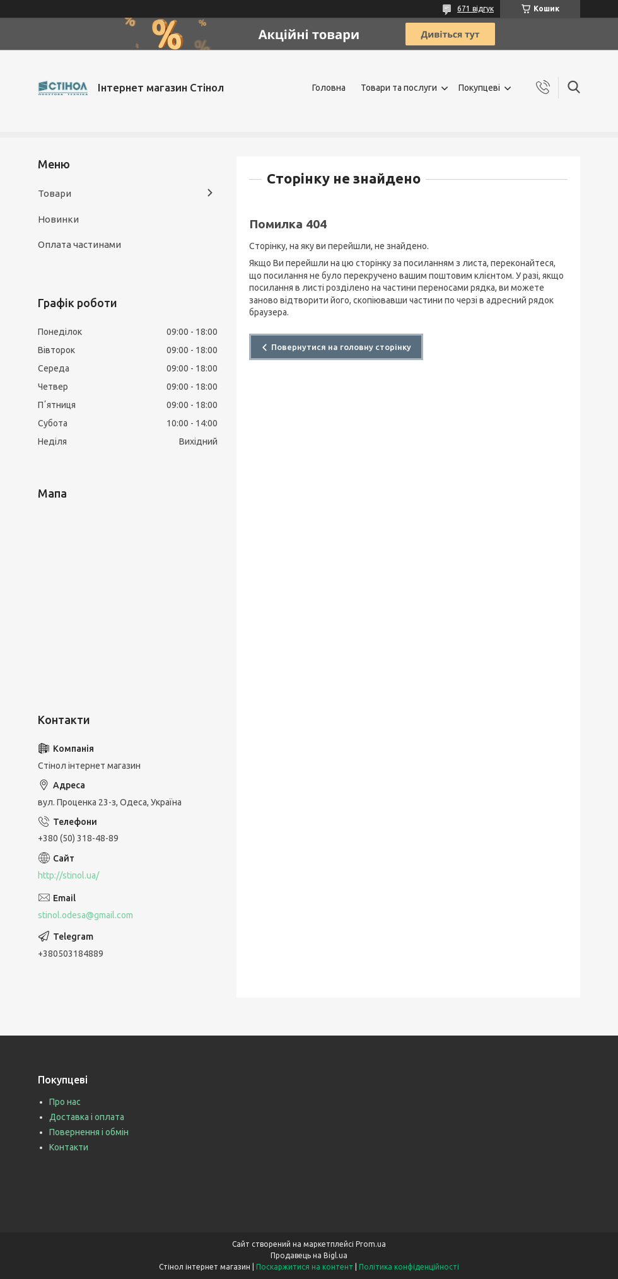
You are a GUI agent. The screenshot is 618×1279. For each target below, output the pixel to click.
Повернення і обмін (89, 1132)
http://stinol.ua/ (68, 875)
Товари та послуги (399, 88)
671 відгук (475, 8)
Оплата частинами (79, 244)
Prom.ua (371, 1244)
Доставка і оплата (86, 1117)
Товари (54, 193)
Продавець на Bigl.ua (309, 1255)
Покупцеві (479, 88)
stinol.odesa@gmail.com (85, 915)
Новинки (58, 219)
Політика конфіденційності (409, 1267)
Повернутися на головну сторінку (341, 346)
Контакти (68, 1147)
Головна (329, 88)
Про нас (65, 1102)
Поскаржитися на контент (304, 1267)
